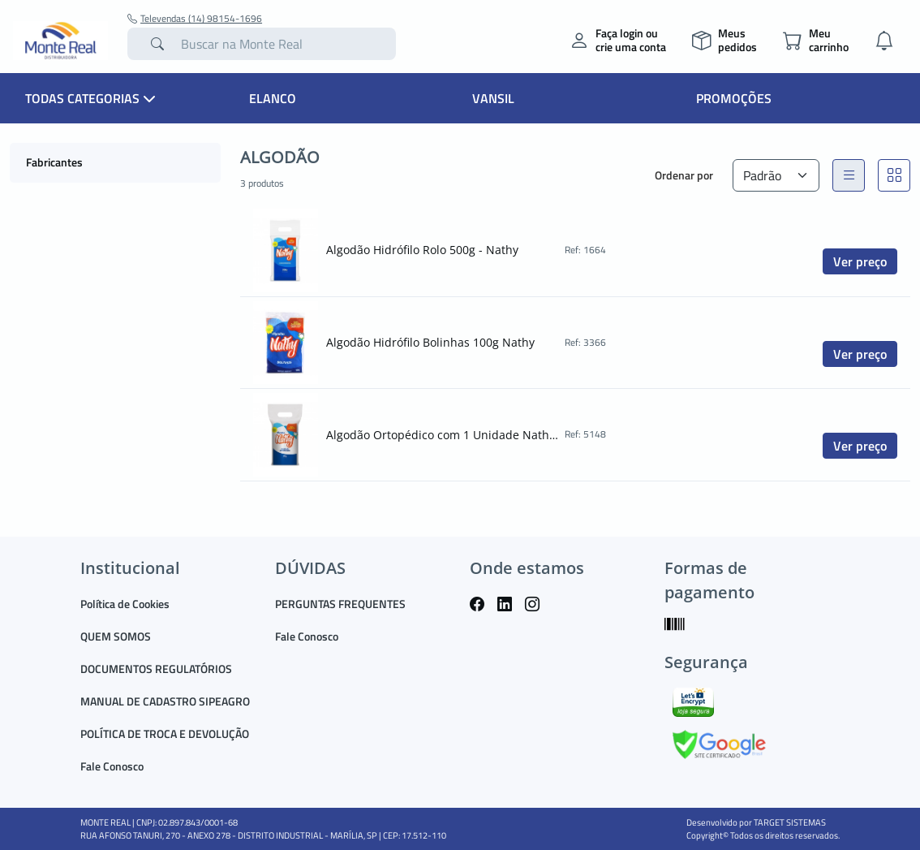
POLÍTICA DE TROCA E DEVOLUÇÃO (164, 733)
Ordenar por (684, 174)
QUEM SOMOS (115, 636)
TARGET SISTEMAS (790, 822)
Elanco (272, 98)
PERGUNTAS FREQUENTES (340, 603)
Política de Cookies (125, 603)
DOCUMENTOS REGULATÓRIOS (156, 668)
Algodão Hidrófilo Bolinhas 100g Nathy (430, 342)
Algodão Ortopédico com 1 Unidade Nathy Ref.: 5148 (443, 434)
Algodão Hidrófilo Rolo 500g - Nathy (422, 249)
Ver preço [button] (860, 261)
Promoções (734, 98)
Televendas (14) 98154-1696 (194, 18)
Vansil (493, 98)
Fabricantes (54, 161)
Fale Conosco (112, 765)
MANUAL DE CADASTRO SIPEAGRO (165, 701)
